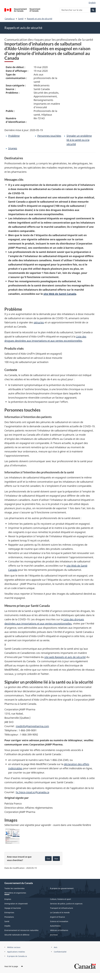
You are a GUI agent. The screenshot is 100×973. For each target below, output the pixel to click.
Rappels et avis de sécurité (39, 18)
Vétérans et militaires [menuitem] (59, 930)
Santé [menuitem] (6, 921)
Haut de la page (13, 966)
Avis (55, 947)
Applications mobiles (16, 952)
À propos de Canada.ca (17, 956)
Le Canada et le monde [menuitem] (60, 912)
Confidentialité (60, 952)
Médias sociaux (13, 947)
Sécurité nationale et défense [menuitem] (16, 935)
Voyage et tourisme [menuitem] (12, 908)
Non (56, 858)
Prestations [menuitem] (9, 917)
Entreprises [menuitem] (9, 912)
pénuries (39, 322)
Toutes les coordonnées (14, 888)
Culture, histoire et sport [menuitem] (60, 899)
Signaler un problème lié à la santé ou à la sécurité (79, 140)
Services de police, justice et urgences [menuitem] (66, 903)
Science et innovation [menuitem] (59, 921)
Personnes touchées (49, 135)
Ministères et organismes (15, 893)
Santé (20, 18)
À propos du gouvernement (62, 888)
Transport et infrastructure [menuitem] (61, 908)
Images (12, 148)
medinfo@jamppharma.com (32, 726)
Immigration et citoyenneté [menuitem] (16, 903)
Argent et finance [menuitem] (57, 917)
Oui (48, 858)
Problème (14, 135)
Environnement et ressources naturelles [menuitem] (21, 930)
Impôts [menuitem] (7, 926)
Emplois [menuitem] (7, 899)
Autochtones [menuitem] (55, 926)
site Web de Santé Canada (59, 294)
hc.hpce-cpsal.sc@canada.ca (32, 792)
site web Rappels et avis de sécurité (65, 657)
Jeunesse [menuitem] (54, 935)
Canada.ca (10, 18)
